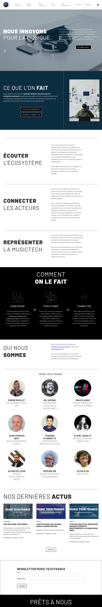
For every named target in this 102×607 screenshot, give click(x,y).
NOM (18, 572)
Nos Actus (53, 4)
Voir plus (51, 549)
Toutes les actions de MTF (30, 109)
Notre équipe (29, 4)
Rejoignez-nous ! (83, 47)
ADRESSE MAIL (21, 578)
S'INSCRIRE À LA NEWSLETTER (30, 115)
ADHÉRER (88, 4)
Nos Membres (42, 4)
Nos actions (18, 4)
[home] (6, 4)
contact (79, 4)
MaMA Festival (55, 350)
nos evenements (66, 4)
